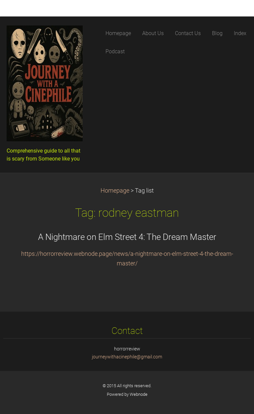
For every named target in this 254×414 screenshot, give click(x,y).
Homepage (115, 190)
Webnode (139, 394)
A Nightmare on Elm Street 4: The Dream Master (127, 237)
